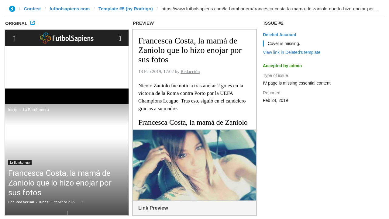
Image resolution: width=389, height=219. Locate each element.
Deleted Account (279, 34)
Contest (32, 8)
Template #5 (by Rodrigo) (125, 8)
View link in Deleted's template (291, 52)
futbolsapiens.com (70, 8)
